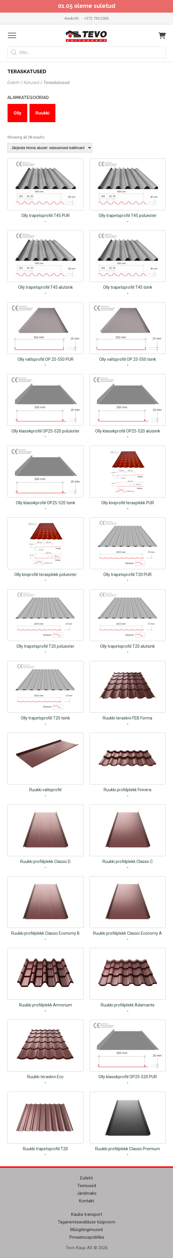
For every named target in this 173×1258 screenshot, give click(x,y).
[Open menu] (12, 35)
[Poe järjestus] (49, 148)
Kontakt (86, 1201)
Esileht (13, 82)
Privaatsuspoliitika (86, 1237)
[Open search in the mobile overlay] (86, 52)
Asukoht (71, 18)
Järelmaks (87, 1193)
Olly (17, 113)
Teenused (86, 1185)
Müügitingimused (86, 1229)
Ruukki (42, 113)
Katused (31, 82)
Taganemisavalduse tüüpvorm (86, 1222)
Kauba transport (86, 1214)
